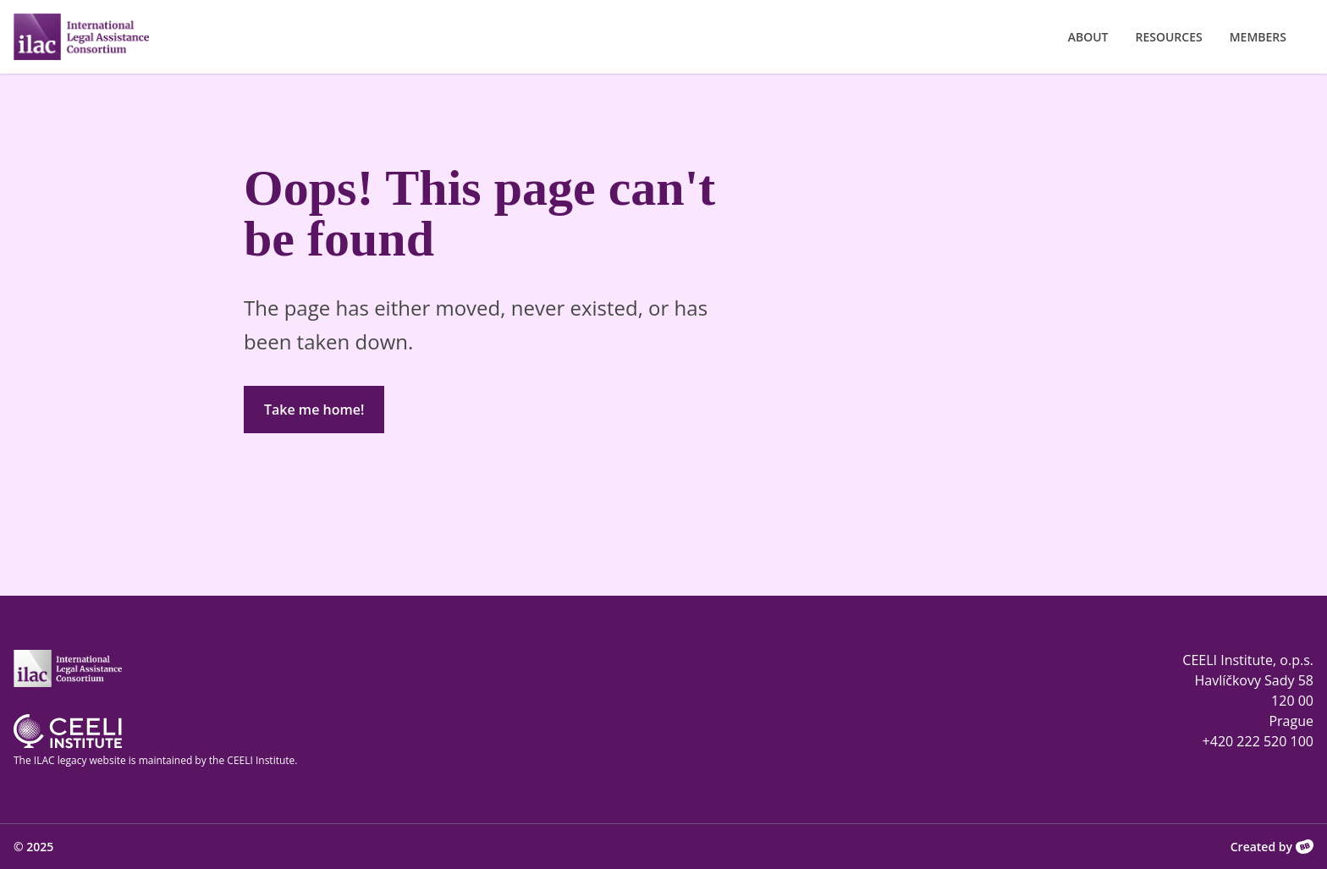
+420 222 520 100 (1258, 741)
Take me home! (314, 409)
